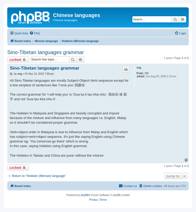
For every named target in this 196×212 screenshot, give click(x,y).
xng (139, 67)
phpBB (84, 195)
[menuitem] (34, 33)
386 (147, 73)
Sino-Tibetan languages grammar (45, 52)
